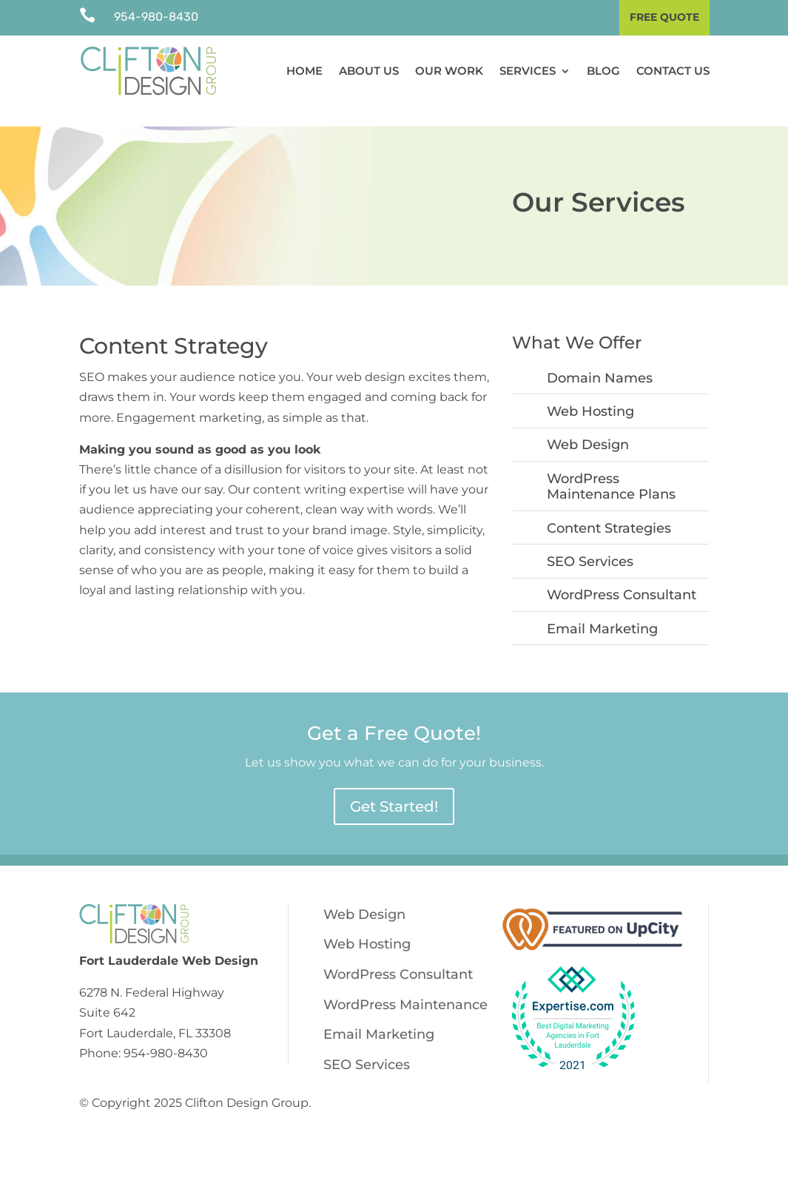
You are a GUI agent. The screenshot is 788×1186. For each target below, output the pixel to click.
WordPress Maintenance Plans (611, 467)
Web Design (588, 425)
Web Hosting (590, 391)
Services (527, 71)
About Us (369, 71)
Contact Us (673, 71)
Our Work (449, 71)
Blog (603, 71)
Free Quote (664, 17)
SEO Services (590, 541)
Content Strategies (609, 508)
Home (304, 71)
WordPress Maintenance (405, 985)
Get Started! (394, 786)
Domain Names (600, 358)
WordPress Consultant (621, 575)
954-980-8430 (156, 17)
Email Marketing (602, 609)
